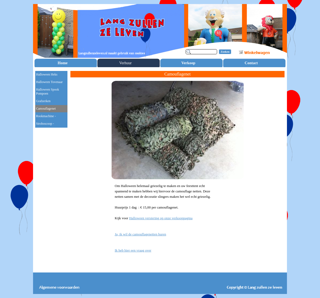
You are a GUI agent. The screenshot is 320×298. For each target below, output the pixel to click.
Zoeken (225, 51)
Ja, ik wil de (140, 234)
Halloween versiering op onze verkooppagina (160, 218)
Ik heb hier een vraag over (133, 250)
